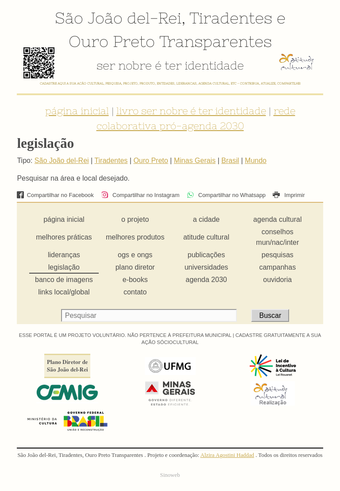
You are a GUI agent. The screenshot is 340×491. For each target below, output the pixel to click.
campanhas (277, 267)
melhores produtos (135, 237)
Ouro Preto (112, 41)
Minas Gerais (195, 160)
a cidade (206, 219)
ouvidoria (277, 279)
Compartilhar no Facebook (55, 195)
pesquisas (278, 255)
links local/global (64, 292)
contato (135, 292)
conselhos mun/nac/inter (277, 237)
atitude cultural (206, 237)
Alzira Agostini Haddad (227, 455)
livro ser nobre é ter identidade (191, 110)
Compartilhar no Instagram (140, 195)
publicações (206, 255)
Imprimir (289, 195)
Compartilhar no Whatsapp (226, 195)
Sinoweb (170, 475)
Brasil (230, 160)
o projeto (135, 219)
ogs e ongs (135, 255)
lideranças (64, 255)
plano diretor (135, 267)
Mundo (256, 160)
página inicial (77, 110)
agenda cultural (277, 219)
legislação (64, 267)
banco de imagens (64, 279)
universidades (206, 267)
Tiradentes (230, 18)
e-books (135, 279)
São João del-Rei (118, 18)
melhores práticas (64, 237)
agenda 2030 (206, 279)
